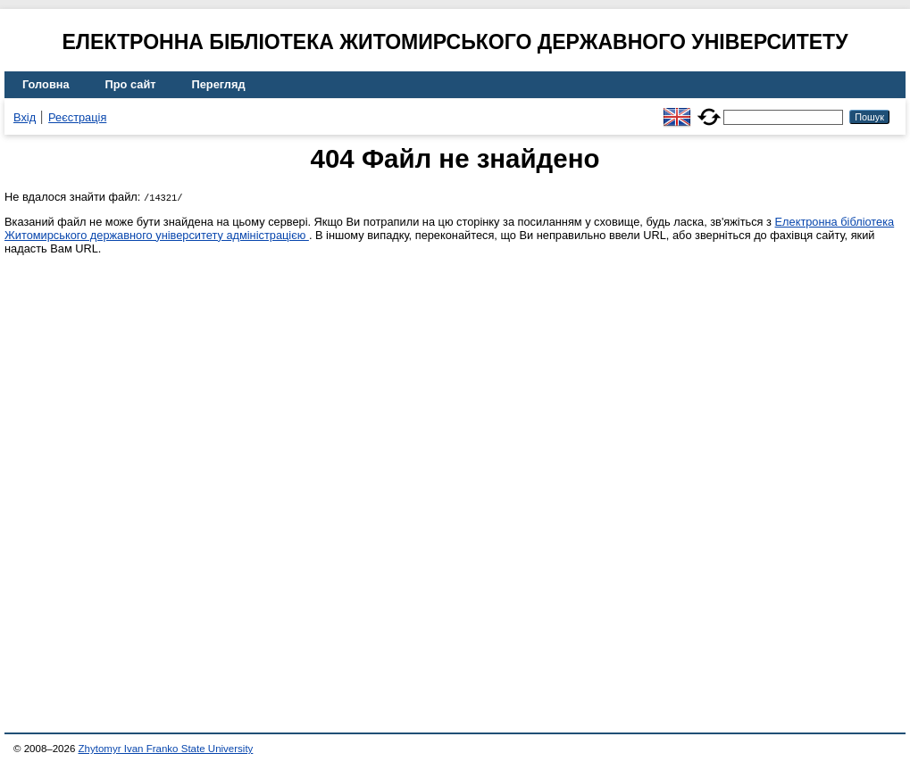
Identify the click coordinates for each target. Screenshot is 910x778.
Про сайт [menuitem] (130, 84)
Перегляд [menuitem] (219, 84)
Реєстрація (77, 117)
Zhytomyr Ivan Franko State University (166, 748)
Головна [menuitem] (46, 84)
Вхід (24, 117)
